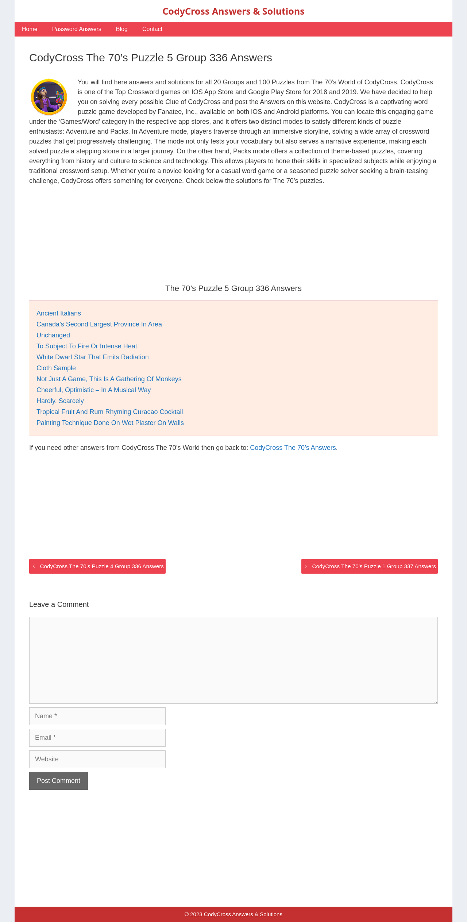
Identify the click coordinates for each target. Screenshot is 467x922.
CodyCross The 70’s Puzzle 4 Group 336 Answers (102, 566)
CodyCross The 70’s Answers (293, 447)
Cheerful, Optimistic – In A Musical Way (93, 390)
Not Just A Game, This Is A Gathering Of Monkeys (109, 379)
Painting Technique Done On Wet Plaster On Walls (110, 422)
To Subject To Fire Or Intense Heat (86, 346)
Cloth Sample (56, 368)
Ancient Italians (58, 313)
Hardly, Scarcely (60, 401)
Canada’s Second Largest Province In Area (99, 324)
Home (30, 29)
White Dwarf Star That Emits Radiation (92, 357)
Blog (122, 29)
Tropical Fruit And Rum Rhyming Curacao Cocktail (109, 412)
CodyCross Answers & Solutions (233, 11)
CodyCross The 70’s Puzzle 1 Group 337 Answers (374, 566)
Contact (152, 29)
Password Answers (76, 29)
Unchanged (53, 335)
